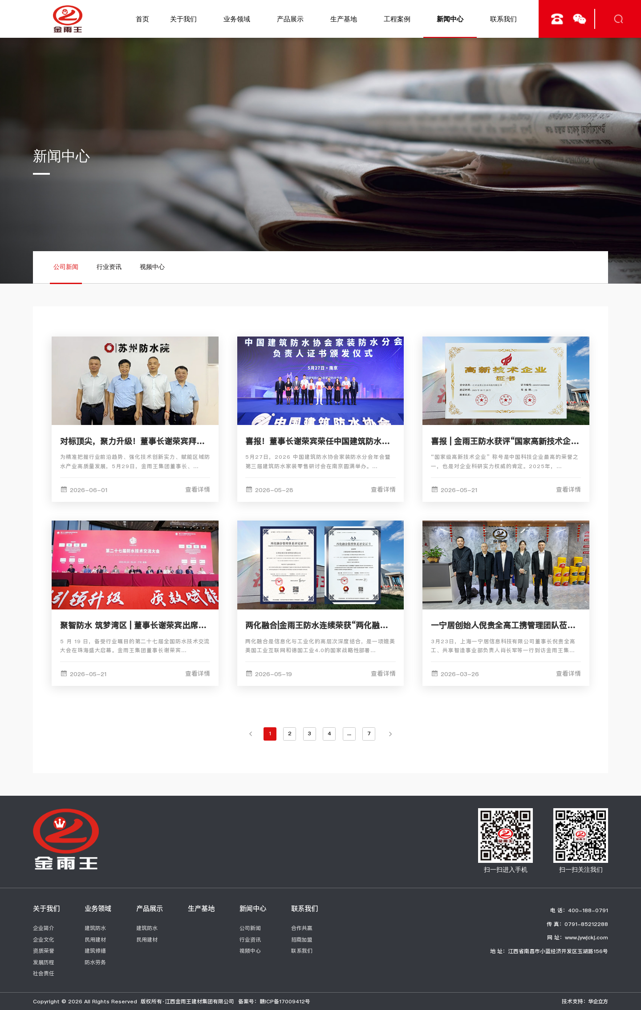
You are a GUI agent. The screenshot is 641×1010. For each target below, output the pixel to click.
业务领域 (236, 19)
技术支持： (585, 1001)
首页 (142, 19)
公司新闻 (65, 267)
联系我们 (503, 19)
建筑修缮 (95, 950)
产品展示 (290, 19)
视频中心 (152, 267)
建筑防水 (95, 928)
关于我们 (183, 19)
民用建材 (95, 939)
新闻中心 (450, 19)
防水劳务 (95, 962)
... (349, 733)
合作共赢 (301, 928)
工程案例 (397, 19)
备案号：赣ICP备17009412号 (274, 1001)
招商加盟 (301, 939)
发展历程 (43, 962)
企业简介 (43, 928)
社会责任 (43, 973)
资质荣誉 (43, 950)
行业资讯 (109, 267)
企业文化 (43, 939)
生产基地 (343, 19)
